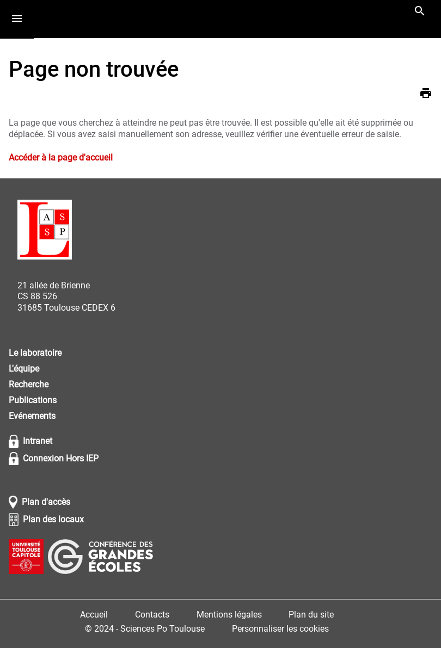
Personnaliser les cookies (280, 629)
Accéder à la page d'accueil (61, 157)
